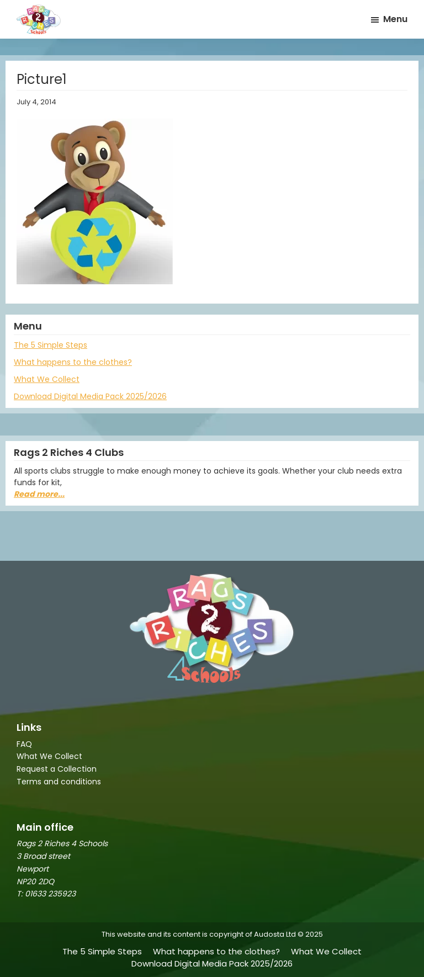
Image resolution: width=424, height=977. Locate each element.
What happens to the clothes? (73, 362)
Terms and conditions (59, 781)
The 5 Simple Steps (50, 345)
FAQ (24, 744)
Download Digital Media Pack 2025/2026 (90, 396)
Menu (395, 19)
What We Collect (47, 379)
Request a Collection (57, 768)
